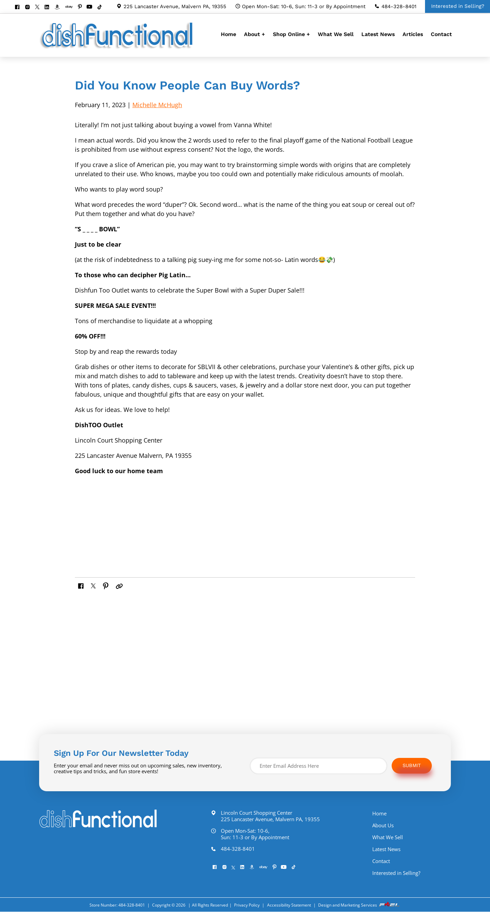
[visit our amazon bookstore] (59, 7)
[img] (146, 517)
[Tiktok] (102, 7)
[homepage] (117, 49)
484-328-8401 (395, 6)
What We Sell (336, 34)
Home (228, 34)
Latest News (378, 34)
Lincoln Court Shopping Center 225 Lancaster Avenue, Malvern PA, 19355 (269, 816)
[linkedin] (49, 7)
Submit (412, 766)
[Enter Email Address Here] (318, 766)
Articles (413, 34)
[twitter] (39, 7)
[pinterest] (82, 7)
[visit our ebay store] (71, 7)
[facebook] (19, 7)
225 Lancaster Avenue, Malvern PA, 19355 (171, 6)
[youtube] (91, 7)
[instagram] (29, 7)
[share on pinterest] (107, 585)
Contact (441, 34)
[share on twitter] (94, 585)
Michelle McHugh (157, 105)
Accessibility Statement (289, 905)
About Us (390, 825)
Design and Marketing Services (359, 905)
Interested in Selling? (403, 873)
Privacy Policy (247, 905)
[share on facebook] (82, 585)
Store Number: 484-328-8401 (117, 905)
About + (254, 34)
